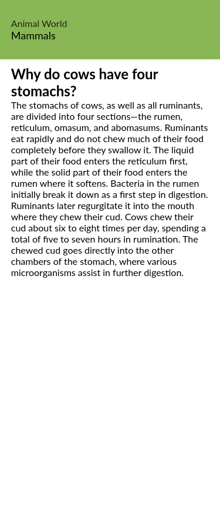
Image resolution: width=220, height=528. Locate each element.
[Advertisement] (110, 416)
